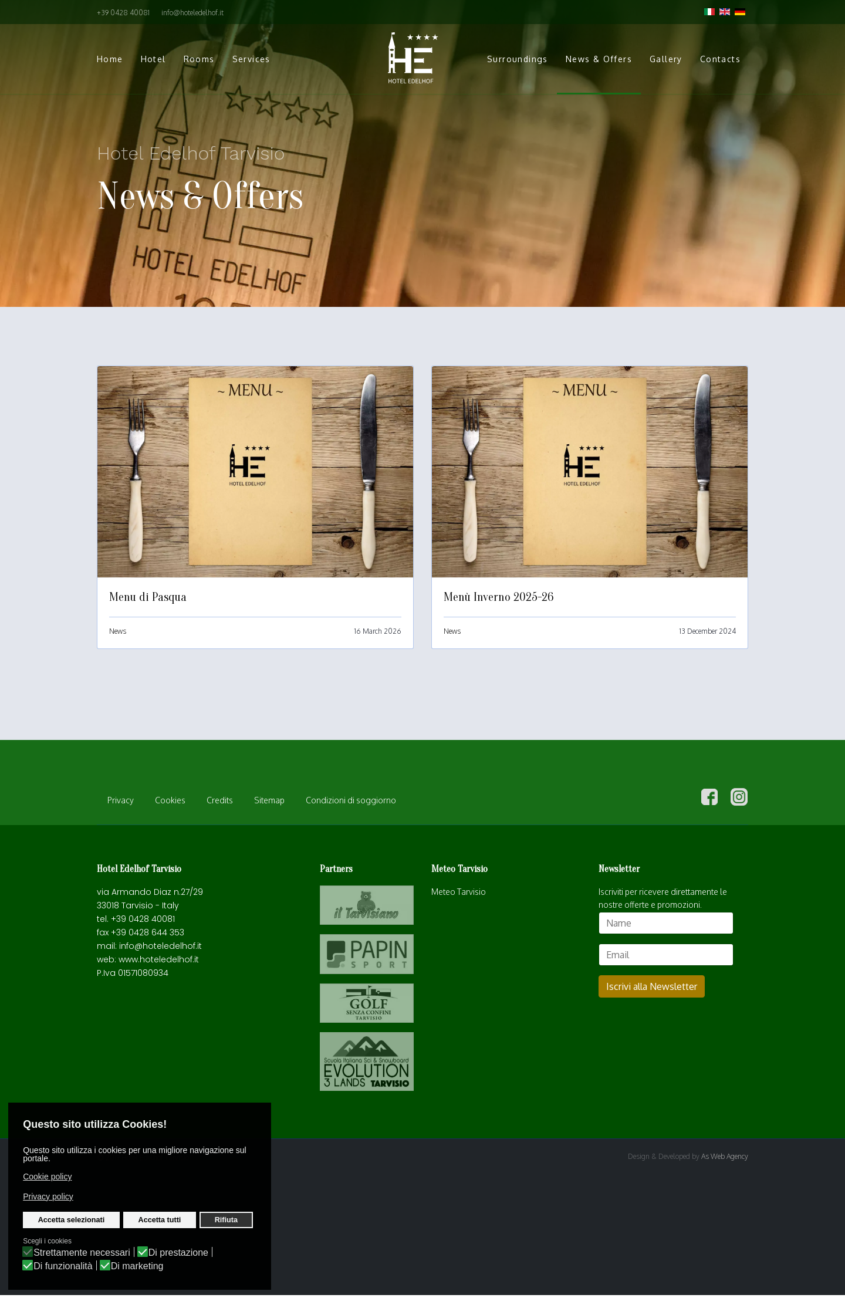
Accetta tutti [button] (159, 1220)
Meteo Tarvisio (458, 895)
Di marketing (137, 1266)
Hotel (153, 59)
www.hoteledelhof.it (159, 962)
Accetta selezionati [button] (71, 1220)
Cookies (170, 803)
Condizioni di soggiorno (351, 803)
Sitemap (269, 803)
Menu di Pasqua (148, 597)
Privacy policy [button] (48, 1196)
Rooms (199, 59)
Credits (220, 803)
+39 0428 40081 (123, 12)
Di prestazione (178, 1253)
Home (110, 59)
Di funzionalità (63, 1266)
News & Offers (599, 59)
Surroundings (517, 59)
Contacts (720, 59)
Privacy (120, 803)
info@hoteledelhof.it (192, 12)
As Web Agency (724, 1159)
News (117, 631)
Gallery (666, 59)
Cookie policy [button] (47, 1176)
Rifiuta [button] (226, 1220)
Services (251, 59)
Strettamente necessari (81, 1253)
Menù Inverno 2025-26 (498, 597)
